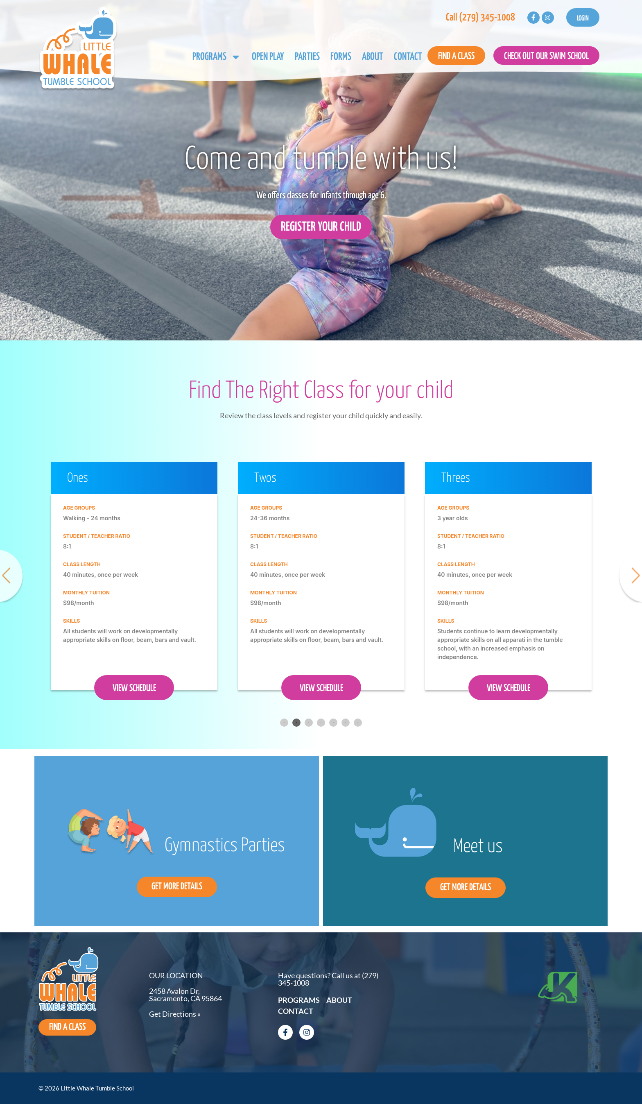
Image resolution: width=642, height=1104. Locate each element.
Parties (307, 57)
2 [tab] (296, 723)
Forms (340, 57)
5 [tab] (333, 723)
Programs (216, 57)
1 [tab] (284, 723)
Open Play (268, 57)
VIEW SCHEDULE (134, 688)
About (372, 57)
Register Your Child (321, 227)
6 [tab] (345, 723)
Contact (408, 57)
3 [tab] (309, 723)
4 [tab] (321, 723)
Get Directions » (175, 1013)
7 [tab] (358, 723)
